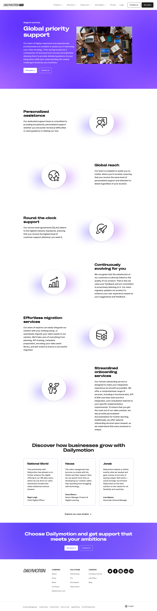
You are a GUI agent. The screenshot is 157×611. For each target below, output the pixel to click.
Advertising (74, 574)
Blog (90, 582)
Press (54, 578)
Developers (74, 582)
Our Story (55, 587)
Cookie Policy (43, 607)
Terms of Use (65, 607)
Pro (71, 578)
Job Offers (92, 578)
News (54, 582)
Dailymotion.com (58, 591)
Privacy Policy (54, 607)
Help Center (75, 587)
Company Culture (95, 574)
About (54, 574)
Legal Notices (75, 607)
